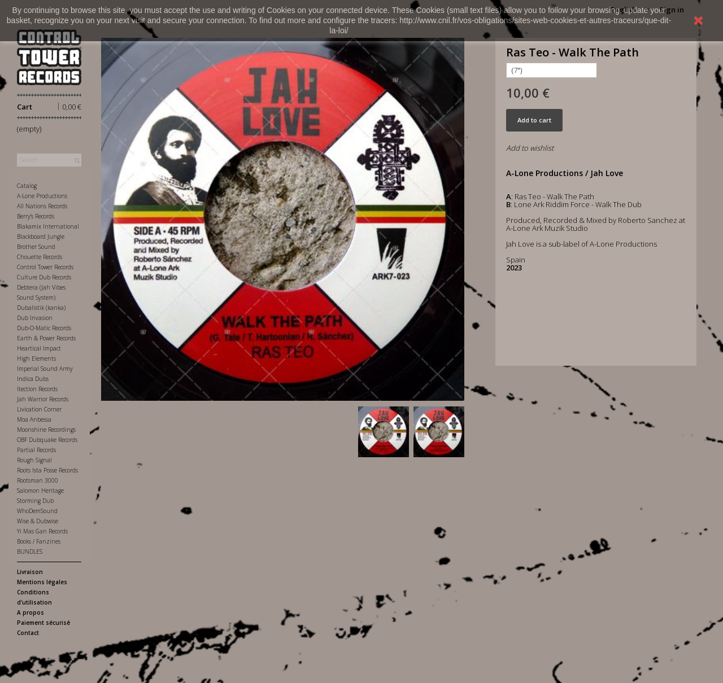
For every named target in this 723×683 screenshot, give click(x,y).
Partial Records (36, 450)
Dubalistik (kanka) (41, 308)
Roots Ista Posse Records (47, 470)
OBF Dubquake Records (47, 440)
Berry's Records (35, 216)
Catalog (27, 186)
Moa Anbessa (34, 419)
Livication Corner (39, 409)
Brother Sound (36, 247)
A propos (30, 612)
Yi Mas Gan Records (42, 531)
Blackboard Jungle (40, 236)
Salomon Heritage (40, 490)
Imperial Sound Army (45, 369)
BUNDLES (29, 551)
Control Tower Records (45, 267)
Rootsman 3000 (37, 480)
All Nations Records (42, 206)
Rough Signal (34, 460)
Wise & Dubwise (37, 521)
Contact (28, 633)
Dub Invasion (35, 318)
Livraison (30, 572)
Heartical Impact (39, 348)
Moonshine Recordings (46, 430)
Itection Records (37, 389)
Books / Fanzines (38, 541)
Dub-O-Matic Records (44, 328)
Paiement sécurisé (43, 623)
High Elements (36, 358)
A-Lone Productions (42, 196)
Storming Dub (35, 501)
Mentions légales (42, 582)
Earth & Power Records (46, 338)
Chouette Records (39, 257)
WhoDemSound (37, 511)
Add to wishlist (530, 148)
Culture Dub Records (44, 277)
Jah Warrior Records (42, 399)
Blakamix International (48, 226)
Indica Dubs (33, 379)
